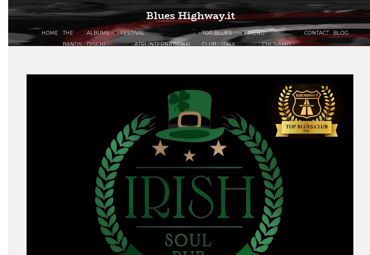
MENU (256, 33)
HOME (49, 33)
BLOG (340, 33)
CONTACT (316, 33)
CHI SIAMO (276, 44)
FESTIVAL (132, 33)
